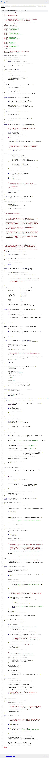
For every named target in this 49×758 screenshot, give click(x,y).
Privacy (10, 756)
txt (44, 756)
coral (2, 6)
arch (39, 6)
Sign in (46, 2)
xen (45, 6)
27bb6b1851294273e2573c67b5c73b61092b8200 (23, 6)
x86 (42, 6)
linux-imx (7, 6)
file (26, 10)
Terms (14, 756)
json (47, 756)
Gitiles (7, 756)
